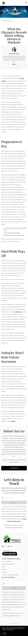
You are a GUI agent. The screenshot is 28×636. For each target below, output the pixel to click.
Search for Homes (6, 561)
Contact (4, 572)
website (13, 421)
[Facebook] (3, 546)
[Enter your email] (15, 498)
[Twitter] (5, 546)
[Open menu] (26, 3)
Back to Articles (7, 21)
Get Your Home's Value (8, 564)
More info (15, 629)
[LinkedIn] (8, 546)
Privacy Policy (14, 623)
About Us (4, 569)
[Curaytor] (9, 555)
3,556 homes (18, 312)
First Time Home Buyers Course (10, 574)
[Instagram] (11, 546)
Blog (3, 566)
